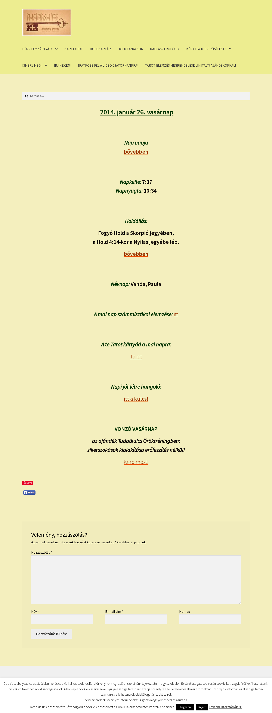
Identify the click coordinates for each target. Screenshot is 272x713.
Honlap (184, 611)
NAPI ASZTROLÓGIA (164, 49)
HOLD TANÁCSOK (130, 49)
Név (35, 611)
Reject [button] (201, 707)
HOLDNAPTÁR (100, 49)
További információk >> (225, 707)
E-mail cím (114, 611)
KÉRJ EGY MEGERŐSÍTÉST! (206, 49)
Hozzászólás (41, 552)
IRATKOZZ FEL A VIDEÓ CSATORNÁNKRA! (108, 65)
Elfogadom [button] (185, 707)
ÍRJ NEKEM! (62, 65)
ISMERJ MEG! (31, 65)
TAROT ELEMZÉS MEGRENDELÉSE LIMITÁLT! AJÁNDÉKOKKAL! (190, 65)
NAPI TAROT (73, 49)
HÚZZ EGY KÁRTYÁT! (37, 49)
